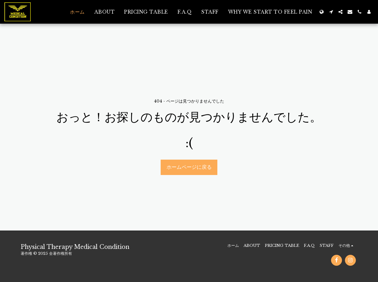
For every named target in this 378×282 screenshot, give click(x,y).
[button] (331, 11)
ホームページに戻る (189, 167)
